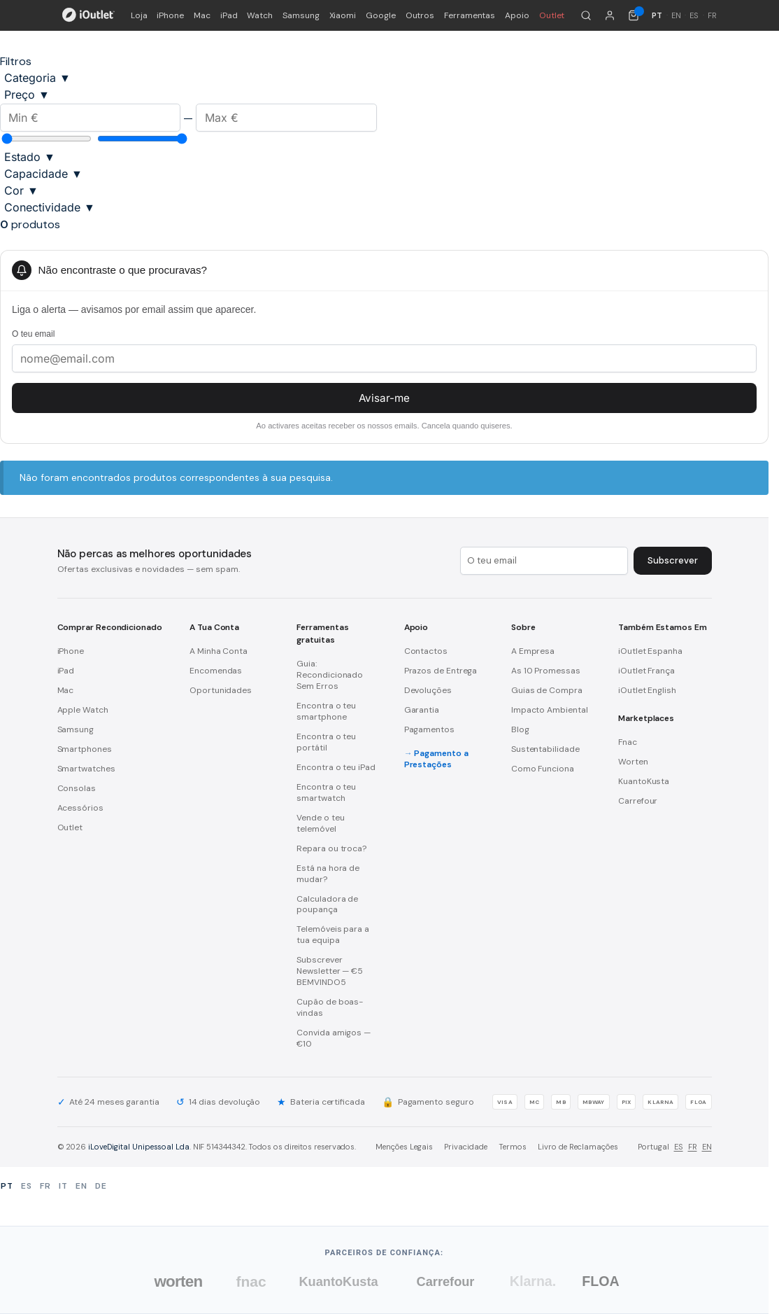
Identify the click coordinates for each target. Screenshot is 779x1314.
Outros (420, 15)
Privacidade (465, 1147)
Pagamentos (429, 729)
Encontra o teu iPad (335, 767)
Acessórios (80, 807)
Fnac (627, 742)
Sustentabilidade (545, 749)
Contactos (426, 651)
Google (381, 15)
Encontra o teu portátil (326, 742)
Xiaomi (343, 15)
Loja (139, 15)
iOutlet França (646, 670)
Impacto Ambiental (549, 709)
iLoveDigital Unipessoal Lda (139, 1147)
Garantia (421, 709)
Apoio (517, 15)
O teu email (33, 334)
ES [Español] (694, 15)
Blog (520, 729)
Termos (513, 1147)
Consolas (76, 788)
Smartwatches (86, 768)
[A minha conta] (609, 15)
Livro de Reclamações (578, 1147)
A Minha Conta (219, 651)
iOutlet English (647, 690)
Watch (260, 15)
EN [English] (676, 15)
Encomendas (216, 670)
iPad (229, 15)
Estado (29, 157)
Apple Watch (82, 709)
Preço (27, 95)
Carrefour (637, 800)
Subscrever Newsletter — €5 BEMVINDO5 (329, 971)
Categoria (37, 78)
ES (678, 1147)
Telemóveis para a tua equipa (332, 934)
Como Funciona (542, 768)
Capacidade (43, 174)
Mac (202, 15)
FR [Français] (712, 15)
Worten (633, 761)
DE (100, 1185)
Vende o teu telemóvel (320, 823)
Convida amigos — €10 (333, 1038)
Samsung (301, 15)
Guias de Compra (547, 690)
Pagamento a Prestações (436, 759)
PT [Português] (657, 15)
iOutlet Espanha (650, 651)
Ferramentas (469, 15)
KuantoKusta (643, 781)
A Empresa (533, 651)
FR (692, 1147)
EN (707, 1147)
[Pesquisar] (586, 15)
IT (63, 1185)
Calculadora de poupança (327, 904)
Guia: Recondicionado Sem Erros (329, 675)
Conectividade (49, 207)
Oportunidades (221, 690)
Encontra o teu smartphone (326, 711)
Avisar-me (384, 398)
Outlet (552, 15)
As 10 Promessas (545, 670)
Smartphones (84, 749)
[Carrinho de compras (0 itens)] (633, 15)
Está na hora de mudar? (327, 873)
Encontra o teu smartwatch (326, 792)
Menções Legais (404, 1147)
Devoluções (428, 690)
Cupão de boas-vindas (329, 1007)
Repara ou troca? (331, 848)
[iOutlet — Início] (88, 15)
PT (7, 1185)
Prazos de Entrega (441, 670)
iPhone (170, 15)
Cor (21, 190)
